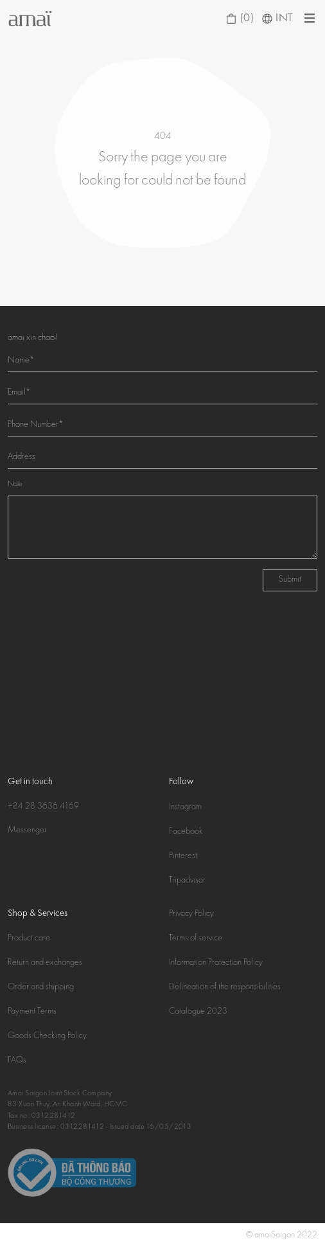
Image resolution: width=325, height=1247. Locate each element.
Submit (290, 580)
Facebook (186, 832)
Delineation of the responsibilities (225, 987)
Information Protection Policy (216, 963)
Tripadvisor (187, 880)
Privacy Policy (191, 914)
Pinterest (183, 856)
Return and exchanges (45, 963)
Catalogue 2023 (198, 1012)
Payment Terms (32, 1012)
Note (15, 484)
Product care (29, 938)
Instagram (185, 807)
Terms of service (195, 938)
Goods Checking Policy (47, 1036)
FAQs (17, 1060)
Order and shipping (41, 987)
